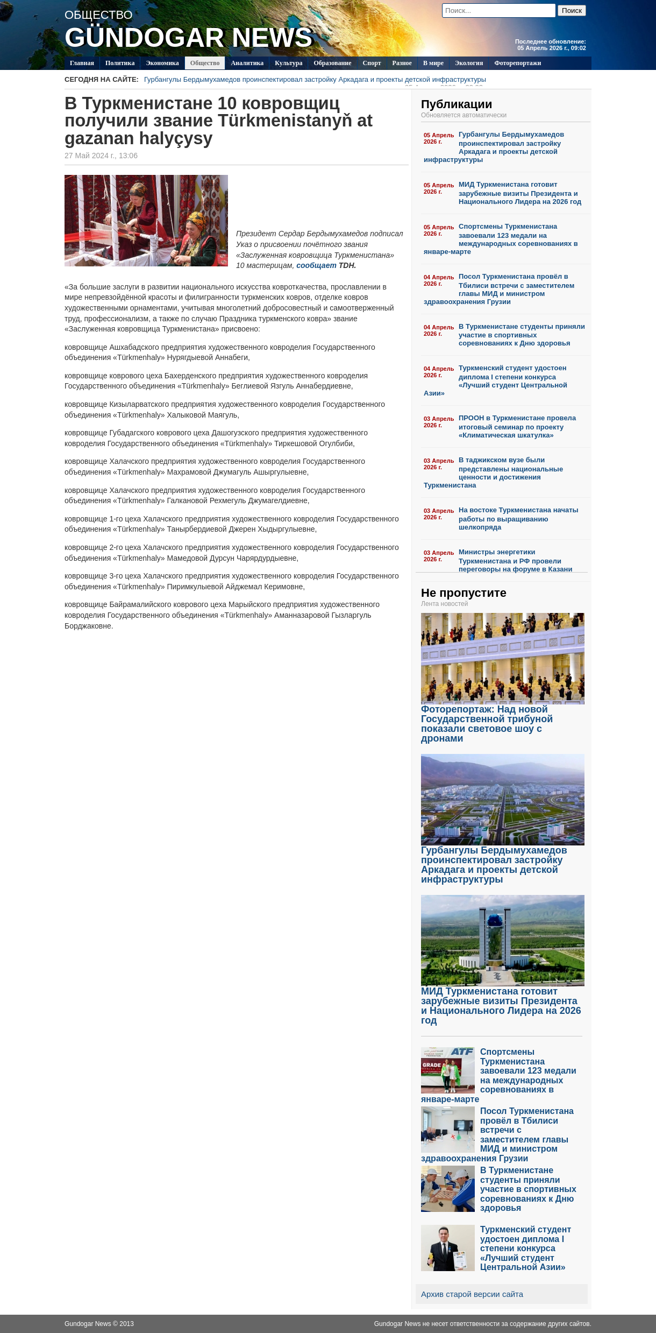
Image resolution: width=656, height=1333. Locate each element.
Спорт (372, 63)
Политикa (120, 63)
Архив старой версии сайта (472, 1294)
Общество (205, 63)
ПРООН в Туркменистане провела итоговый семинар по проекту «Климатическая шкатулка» (517, 426)
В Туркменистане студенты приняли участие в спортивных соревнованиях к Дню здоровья (522, 335)
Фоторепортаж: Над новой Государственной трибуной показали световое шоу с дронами (502, 720)
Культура (288, 63)
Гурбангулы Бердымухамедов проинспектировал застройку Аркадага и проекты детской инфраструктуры (315, 80)
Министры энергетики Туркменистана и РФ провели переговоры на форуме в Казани (515, 560)
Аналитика (247, 63)
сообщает (316, 265)
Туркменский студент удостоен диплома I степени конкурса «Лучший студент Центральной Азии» (495, 380)
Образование (332, 63)
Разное (402, 63)
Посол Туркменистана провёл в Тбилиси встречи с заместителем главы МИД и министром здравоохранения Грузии (499, 289)
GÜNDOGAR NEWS (188, 38)
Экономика (162, 63)
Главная (82, 63)
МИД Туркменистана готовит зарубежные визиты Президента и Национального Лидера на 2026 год (520, 193)
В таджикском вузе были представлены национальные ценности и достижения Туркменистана (493, 472)
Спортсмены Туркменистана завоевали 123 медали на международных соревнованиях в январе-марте (501, 239)
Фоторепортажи (517, 63)
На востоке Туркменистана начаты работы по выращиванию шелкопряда (519, 518)
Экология (469, 63)
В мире (433, 63)
